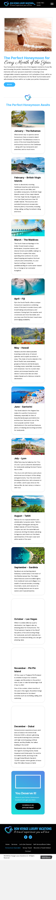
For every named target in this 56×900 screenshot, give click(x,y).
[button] (52, 4)
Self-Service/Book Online (41, 844)
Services (14, 844)
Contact (28, 851)
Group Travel (27, 848)
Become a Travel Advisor (42, 848)
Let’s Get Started (25, 844)
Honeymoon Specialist (13, 848)
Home (8, 844)
